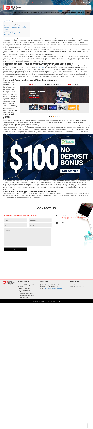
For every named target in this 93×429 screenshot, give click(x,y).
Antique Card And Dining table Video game (15, 26)
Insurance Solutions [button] (36, 12)
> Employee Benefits (24, 290)
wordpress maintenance (19, 21)
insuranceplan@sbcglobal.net (41, 2)
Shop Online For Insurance (69, 12)
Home (14, 12)
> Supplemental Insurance (25, 293)
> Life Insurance (22, 292)
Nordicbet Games (9, 31)
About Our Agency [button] (23, 12)
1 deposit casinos (39, 67)
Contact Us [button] (81, 12)
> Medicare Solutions (24, 288)
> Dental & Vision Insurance (26, 295)
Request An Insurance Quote (52, 12)
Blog (88, 12)
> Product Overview (23, 297)
